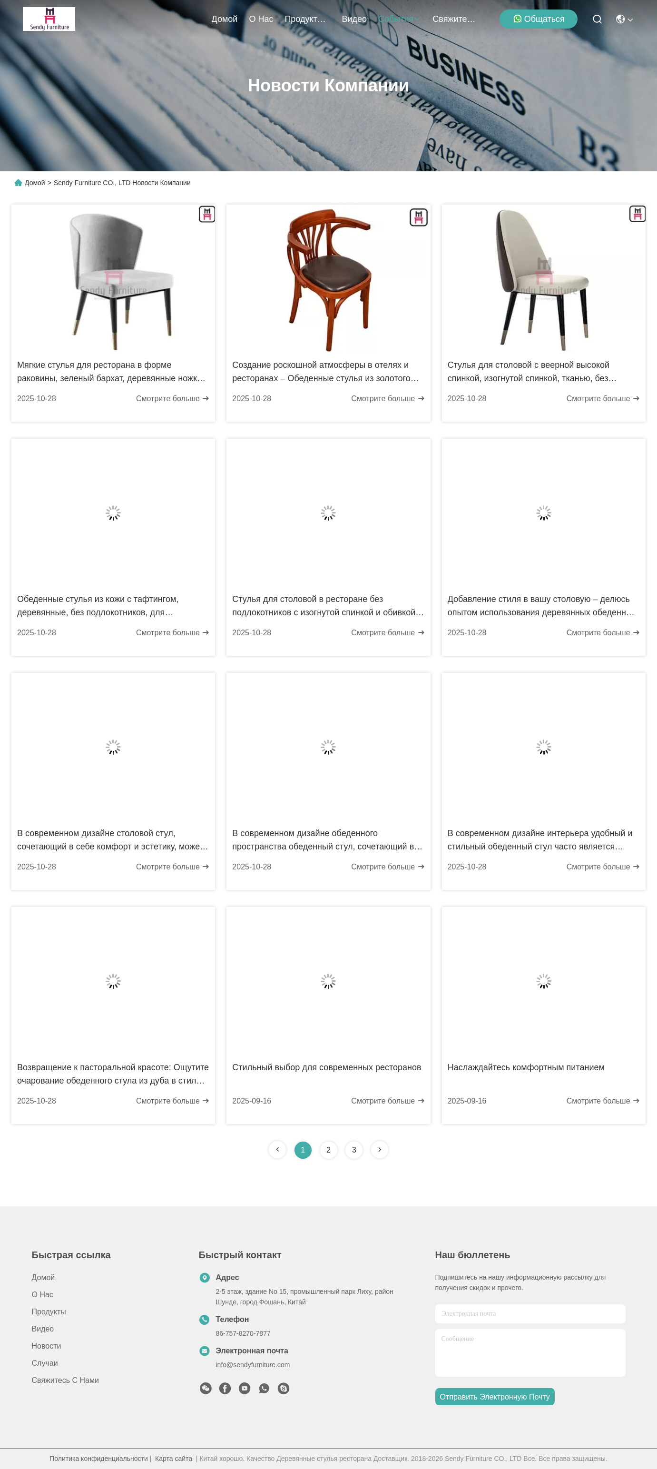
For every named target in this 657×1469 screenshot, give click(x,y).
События (399, 19)
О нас (261, 19)
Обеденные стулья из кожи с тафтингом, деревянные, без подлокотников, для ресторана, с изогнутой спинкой (97, 606)
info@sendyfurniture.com (253, 1365)
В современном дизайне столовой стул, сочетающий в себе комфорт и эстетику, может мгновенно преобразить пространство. (110, 840)
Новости (46, 1346)
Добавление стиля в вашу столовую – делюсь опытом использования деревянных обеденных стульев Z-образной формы (542, 606)
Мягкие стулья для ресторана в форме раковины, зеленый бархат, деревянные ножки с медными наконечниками (112, 372)
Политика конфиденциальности (98, 1458)
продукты (307, 19)
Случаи (45, 1363)
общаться (539, 19)
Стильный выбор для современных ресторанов (326, 1067)
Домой (225, 19)
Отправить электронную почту (495, 1397)
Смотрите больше (172, 398)
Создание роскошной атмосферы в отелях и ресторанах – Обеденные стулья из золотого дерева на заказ (321, 372)
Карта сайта (173, 1458)
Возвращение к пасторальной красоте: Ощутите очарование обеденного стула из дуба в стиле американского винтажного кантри (113, 1075)
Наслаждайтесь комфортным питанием (526, 1067)
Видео (354, 19)
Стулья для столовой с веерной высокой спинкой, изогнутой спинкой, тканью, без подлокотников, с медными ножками (529, 372)
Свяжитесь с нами (455, 19)
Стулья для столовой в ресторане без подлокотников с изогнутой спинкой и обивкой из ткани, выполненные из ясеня (323, 606)
